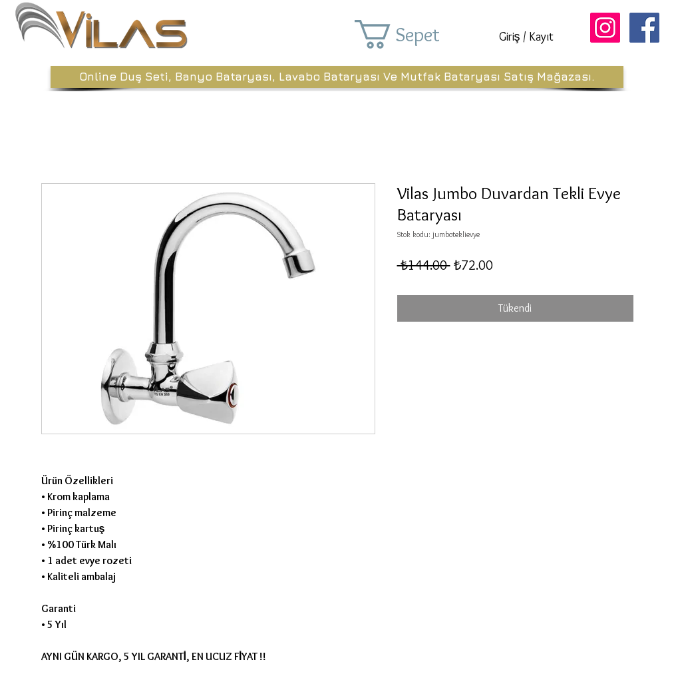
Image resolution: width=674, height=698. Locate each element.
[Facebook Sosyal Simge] (644, 28)
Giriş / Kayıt (526, 36)
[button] (416, 34)
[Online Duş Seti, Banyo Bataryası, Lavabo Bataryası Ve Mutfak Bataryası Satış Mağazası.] (337, 77)
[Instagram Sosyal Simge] (605, 28)
